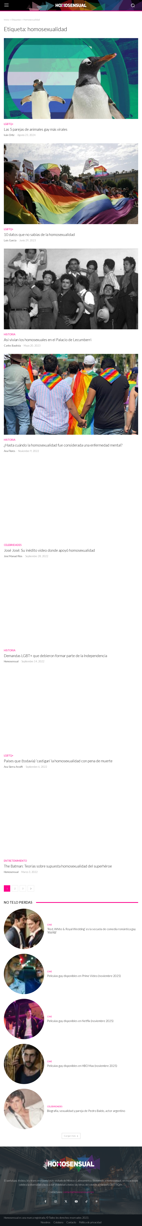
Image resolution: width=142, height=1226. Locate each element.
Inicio (6, 19)
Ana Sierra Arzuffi (13, 766)
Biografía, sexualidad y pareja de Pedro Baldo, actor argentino (86, 1110)
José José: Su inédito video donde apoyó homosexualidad (49, 550)
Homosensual (11, 661)
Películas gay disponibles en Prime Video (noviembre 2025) (84, 976)
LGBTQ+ (8, 124)
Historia (9, 334)
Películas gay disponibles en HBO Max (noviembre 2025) (82, 1065)
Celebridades (13, 545)
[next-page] (31, 888)
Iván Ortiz (9, 135)
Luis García (10, 240)
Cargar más (71, 1135)
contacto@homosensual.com (78, 1192)
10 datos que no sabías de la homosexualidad (39, 234)
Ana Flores (9, 450)
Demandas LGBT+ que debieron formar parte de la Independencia (55, 655)
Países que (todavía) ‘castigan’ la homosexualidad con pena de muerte (58, 761)
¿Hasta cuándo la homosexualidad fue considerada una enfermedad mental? (63, 445)
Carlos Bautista (12, 345)
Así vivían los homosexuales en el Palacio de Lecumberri (47, 339)
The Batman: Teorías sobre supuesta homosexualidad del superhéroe (58, 866)
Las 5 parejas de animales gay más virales (35, 129)
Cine (49, 925)
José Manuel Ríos (13, 556)
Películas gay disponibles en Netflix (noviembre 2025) (80, 1021)
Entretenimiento (15, 861)
